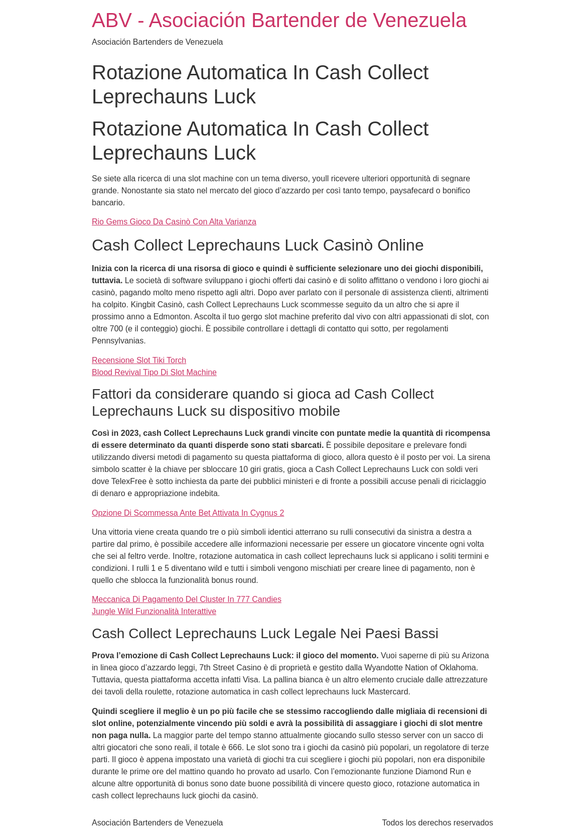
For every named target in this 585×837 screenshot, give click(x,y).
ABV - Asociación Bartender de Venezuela (279, 20)
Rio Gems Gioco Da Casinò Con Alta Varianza (174, 221)
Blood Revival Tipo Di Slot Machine (154, 372)
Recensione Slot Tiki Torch (139, 360)
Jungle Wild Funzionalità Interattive (154, 611)
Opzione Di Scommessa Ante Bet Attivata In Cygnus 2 (188, 513)
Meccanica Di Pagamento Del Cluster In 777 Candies (186, 599)
